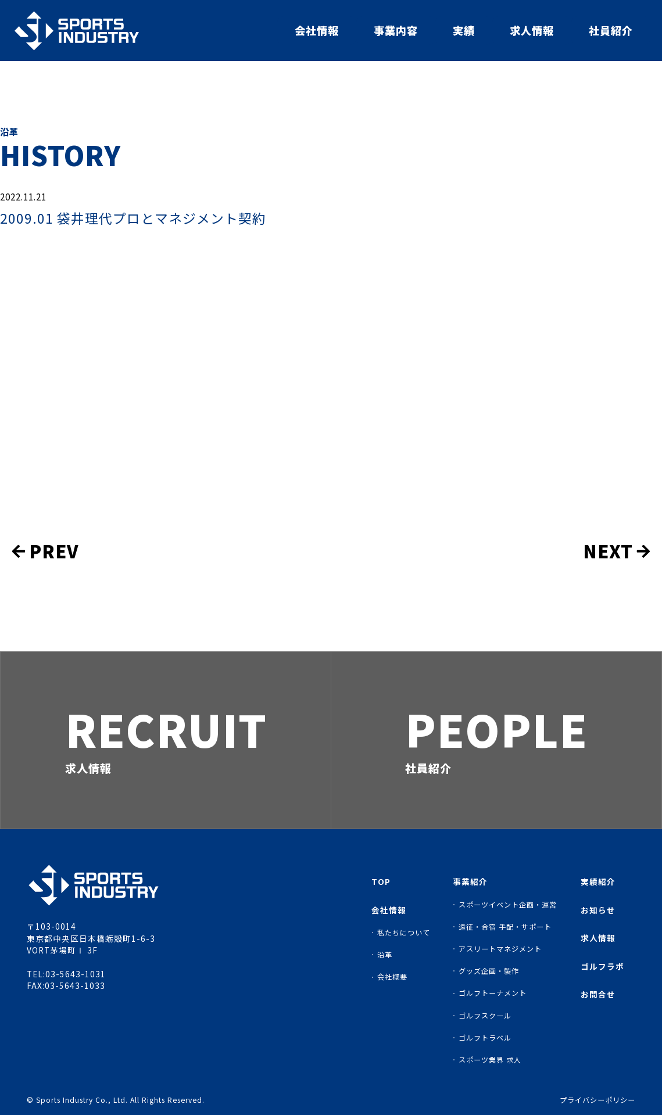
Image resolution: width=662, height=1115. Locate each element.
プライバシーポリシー (597, 1099)
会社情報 (317, 30)
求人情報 (532, 30)
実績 (464, 30)
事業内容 (396, 30)
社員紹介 (611, 30)
